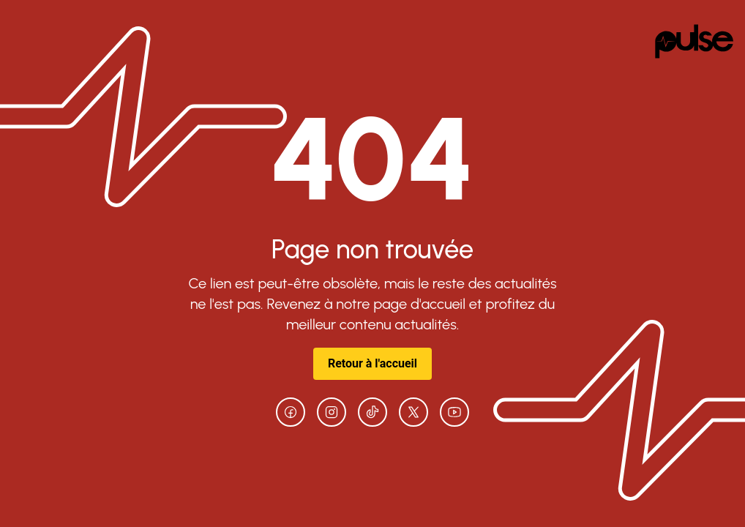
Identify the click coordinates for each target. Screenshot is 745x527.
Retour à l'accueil (372, 363)
